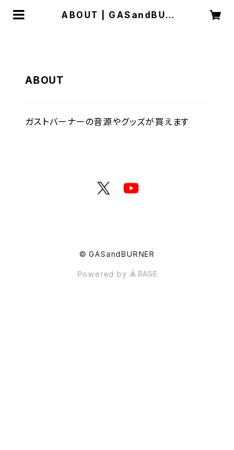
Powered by (117, 274)
